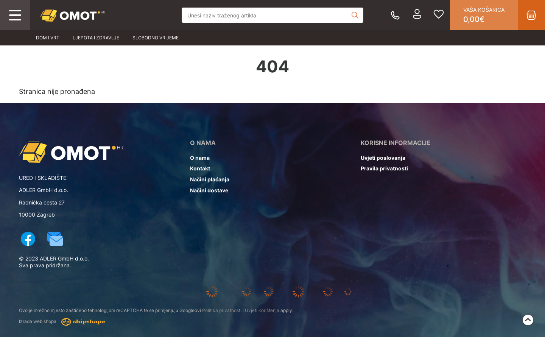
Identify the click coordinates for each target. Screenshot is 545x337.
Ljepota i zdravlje (96, 38)
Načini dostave (209, 190)
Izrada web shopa (62, 322)
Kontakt (200, 168)
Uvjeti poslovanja (383, 157)
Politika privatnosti (221, 310)
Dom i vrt (47, 38)
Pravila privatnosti (384, 168)
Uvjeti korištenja (262, 310)
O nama (200, 157)
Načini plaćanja (209, 179)
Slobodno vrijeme (155, 38)
